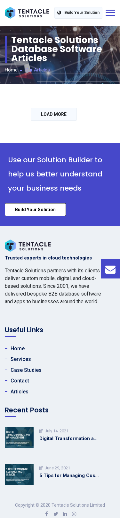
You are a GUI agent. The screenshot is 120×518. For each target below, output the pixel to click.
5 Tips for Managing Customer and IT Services (69, 475)
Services (21, 359)
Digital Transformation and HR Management (69, 438)
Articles (19, 392)
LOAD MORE (54, 114)
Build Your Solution (78, 12)
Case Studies (26, 370)
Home (11, 70)
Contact (20, 381)
